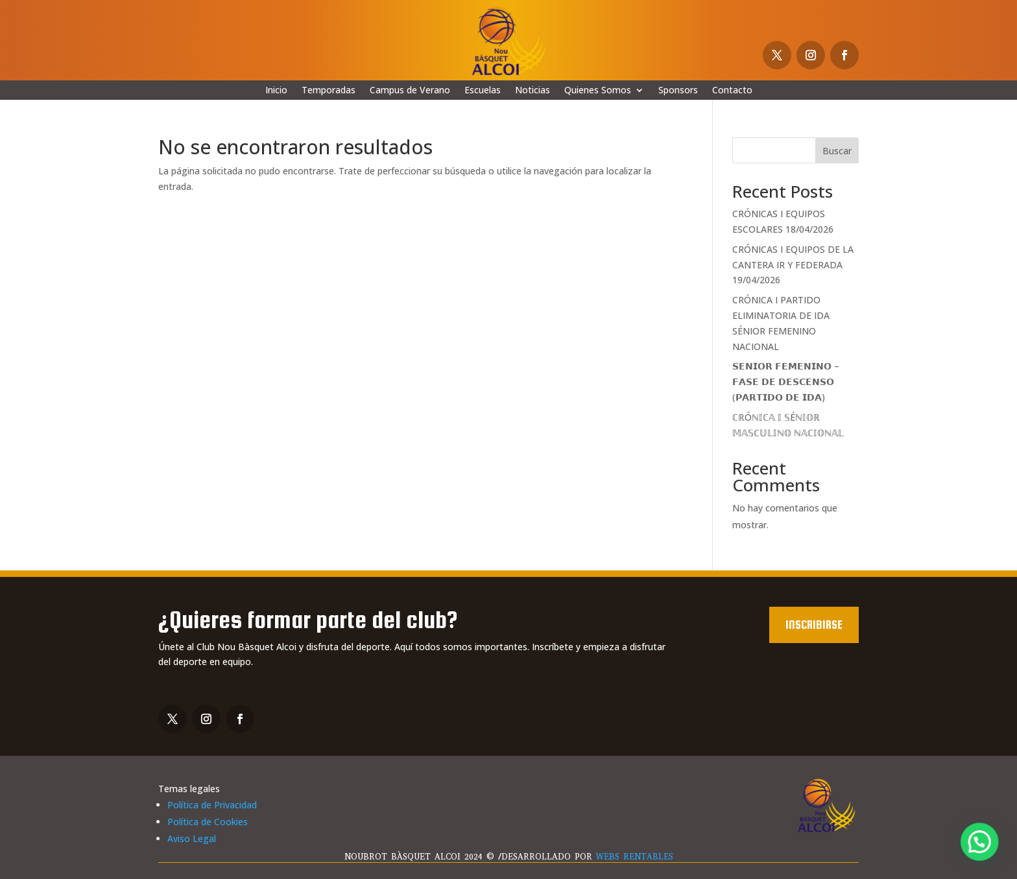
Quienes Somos (597, 91)
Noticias (532, 91)
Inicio (276, 91)
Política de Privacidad (212, 805)
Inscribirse (814, 624)
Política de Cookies (207, 821)
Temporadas (328, 91)
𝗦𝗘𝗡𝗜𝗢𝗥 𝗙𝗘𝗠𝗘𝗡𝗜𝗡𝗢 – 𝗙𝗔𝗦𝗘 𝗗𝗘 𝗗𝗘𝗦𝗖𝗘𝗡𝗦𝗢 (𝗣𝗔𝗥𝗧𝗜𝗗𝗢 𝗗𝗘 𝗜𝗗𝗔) (785, 381)
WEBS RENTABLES (634, 856)
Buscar (837, 151)
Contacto (732, 91)
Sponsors (678, 91)
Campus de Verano (410, 91)
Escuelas (482, 91)
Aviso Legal (191, 838)
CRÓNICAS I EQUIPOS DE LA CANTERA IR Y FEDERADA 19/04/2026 (793, 265)
